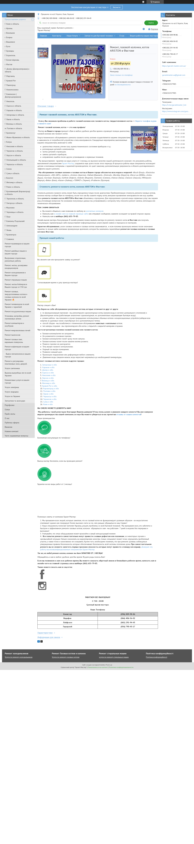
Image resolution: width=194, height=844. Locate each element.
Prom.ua (109, 665)
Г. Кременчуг (10, 133)
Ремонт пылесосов (12, 335)
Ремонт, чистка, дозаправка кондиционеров (16, 266)
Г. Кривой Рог (10, 80)
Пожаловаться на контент (98, 667)
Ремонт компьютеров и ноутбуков (14, 324)
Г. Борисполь (10, 55)
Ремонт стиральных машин (16, 280)
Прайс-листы (10, 414)
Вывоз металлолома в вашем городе (17, 355)
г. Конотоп (9, 178)
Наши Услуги (72, 36)
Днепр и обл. (47, 370)
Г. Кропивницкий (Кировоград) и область (17, 192)
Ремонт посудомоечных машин (18, 311)
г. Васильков (10, 33)
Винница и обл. (48, 380)
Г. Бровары (9, 51)
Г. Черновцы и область (14, 212)
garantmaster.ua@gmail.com (173, 75)
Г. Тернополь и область (14, 198)
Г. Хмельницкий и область (15, 160)
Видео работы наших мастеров (144, 36)
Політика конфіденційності (156, 657)
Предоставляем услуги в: (15, 19)
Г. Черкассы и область (14, 164)
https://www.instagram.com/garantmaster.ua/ (176, 111)
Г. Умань (8, 230)
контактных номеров (94, 211)
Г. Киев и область (12, 24)
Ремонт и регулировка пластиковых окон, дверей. (16, 362)
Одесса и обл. (48, 372)
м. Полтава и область (13, 128)
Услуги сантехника (12, 368)
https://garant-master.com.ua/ (174, 66)
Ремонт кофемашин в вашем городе (17, 348)
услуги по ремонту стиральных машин (114, 657)
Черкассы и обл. (50, 396)
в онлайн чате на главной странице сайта (71, 214)
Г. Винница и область (13, 124)
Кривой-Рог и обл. (49, 386)
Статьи (7, 409)
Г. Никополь (9, 101)
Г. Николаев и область (14, 146)
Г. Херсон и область (13, 155)
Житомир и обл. (48, 383)
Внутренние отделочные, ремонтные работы (15, 259)
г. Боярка (8, 37)
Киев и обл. (48, 404)
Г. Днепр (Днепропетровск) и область (17, 70)
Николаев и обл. (49, 375)
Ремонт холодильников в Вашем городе (15, 274)
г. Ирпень (8, 28)
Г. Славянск (9, 239)
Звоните (116, 7)
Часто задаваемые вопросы (16, 435)
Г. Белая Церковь (12, 60)
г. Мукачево (10, 207)
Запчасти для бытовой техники (98, 36)
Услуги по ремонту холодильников (18, 657)
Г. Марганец (10, 76)
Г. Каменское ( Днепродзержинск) (13, 95)
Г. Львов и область (12, 119)
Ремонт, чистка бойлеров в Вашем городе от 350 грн (16, 285)
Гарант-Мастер (68, 163)
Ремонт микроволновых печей (17, 330)
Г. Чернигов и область (14, 151)
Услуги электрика (12, 387)
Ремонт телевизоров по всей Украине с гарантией (17, 305)
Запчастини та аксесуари (15, 401)
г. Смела (8, 169)
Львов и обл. (48, 394)
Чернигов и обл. (50, 399)
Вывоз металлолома (173, 36)
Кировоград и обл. (51, 388)
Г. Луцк (7, 216)
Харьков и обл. (48, 367)
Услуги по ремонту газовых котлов (65, 657)
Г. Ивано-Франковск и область (17, 137)
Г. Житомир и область (13, 182)
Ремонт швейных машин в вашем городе (16, 252)
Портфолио (9, 405)
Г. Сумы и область (12, 173)
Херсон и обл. (48, 378)
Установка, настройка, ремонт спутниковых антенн (17, 317)
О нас (7, 418)
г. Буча (7, 46)
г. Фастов (8, 64)
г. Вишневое (10, 42)
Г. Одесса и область (13, 106)
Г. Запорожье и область (14, 115)
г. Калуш (8, 142)
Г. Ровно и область (12, 187)
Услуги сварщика (12, 392)
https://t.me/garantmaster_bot (174, 105)
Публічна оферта (12, 422)
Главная (43, 36)
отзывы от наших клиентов (128, 414)
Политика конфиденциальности (121, 667)
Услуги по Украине (12, 396)
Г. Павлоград (10, 85)
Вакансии (8, 427)
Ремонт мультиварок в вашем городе (17, 245)
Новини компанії (11, 431)
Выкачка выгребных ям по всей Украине (18, 374)
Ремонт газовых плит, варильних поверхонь (14, 340)
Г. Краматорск (10, 234)
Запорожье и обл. (49, 365)
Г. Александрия (11, 225)
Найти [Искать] (151, 23)
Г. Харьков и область (13, 110)
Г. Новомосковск (11, 89)
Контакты (56, 36)
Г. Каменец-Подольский (15, 221)
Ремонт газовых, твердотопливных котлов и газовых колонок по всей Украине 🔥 (16, 295)
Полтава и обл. (49, 391)
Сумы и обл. (48, 402)
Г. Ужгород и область (13, 203)
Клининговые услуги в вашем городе (17, 381)
